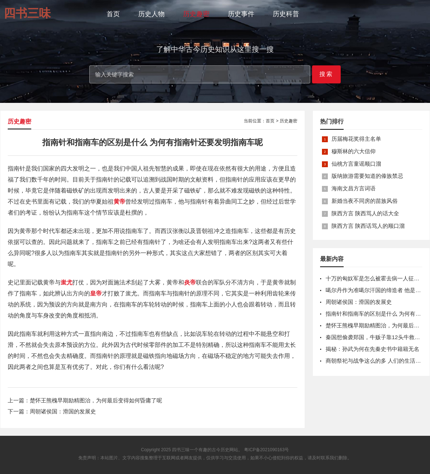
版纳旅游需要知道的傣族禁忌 (367, 176)
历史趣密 (196, 14)
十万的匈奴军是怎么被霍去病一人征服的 (375, 278)
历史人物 (151, 14)
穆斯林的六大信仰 (354, 151)
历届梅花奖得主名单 (356, 139)
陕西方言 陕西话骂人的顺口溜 (368, 226)
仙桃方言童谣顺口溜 (356, 164)
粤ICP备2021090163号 (266, 449)
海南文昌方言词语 (354, 188)
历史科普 (286, 14)
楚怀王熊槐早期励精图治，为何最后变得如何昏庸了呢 (96, 400)
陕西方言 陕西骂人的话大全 (365, 213)
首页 (113, 14)
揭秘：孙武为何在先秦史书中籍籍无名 (372, 349)
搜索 (326, 74)
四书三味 (181, 449)
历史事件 (241, 14)
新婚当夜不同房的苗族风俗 (365, 201)
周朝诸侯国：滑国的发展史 (63, 411)
